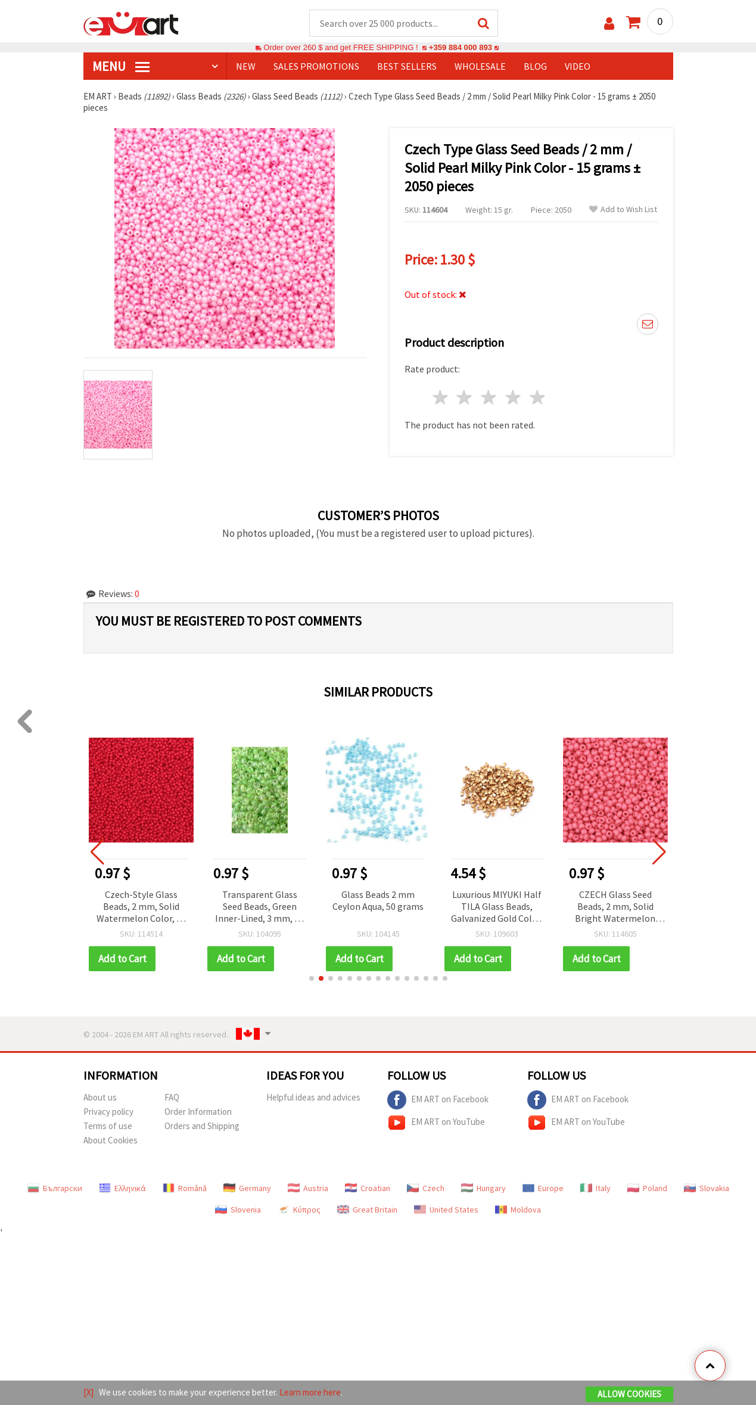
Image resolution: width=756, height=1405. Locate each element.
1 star (440, 397)
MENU (121, 66)
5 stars (537, 397)
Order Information (198, 1111)
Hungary (483, 1188)
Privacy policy (108, 1111)
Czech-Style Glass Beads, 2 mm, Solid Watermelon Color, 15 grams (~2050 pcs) (141, 907)
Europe (543, 1188)
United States (446, 1210)
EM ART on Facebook (438, 1099)
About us (100, 1097)
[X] (88, 1392)
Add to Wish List (623, 209)
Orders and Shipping (201, 1126)
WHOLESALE (480, 66)
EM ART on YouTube (436, 1122)
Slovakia (706, 1188)
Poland (647, 1188)
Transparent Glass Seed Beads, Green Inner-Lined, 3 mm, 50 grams (259, 907)
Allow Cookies (629, 1394)
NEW (246, 66)
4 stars (514, 397)
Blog (535, 66)
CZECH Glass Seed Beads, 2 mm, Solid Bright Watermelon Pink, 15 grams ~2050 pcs (615, 907)
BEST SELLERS (407, 66)
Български (54, 1188)
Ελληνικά (122, 1188)
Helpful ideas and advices (313, 1097)
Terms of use (107, 1126)
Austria (308, 1188)
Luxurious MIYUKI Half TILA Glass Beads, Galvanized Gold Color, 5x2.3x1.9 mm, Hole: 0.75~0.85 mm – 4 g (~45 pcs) (497, 907)
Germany (247, 1188)
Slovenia (238, 1209)
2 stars (465, 397)
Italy (595, 1188)
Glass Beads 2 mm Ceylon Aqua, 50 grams (378, 900)
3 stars (489, 397)
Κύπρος (299, 1210)
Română (185, 1188)
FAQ (171, 1097)
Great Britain (367, 1210)
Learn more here (310, 1392)
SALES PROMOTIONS (316, 66)
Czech (425, 1188)
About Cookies (110, 1140)
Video (577, 66)
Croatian (367, 1188)
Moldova (518, 1210)
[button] (311, 978)
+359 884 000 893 (460, 47)
